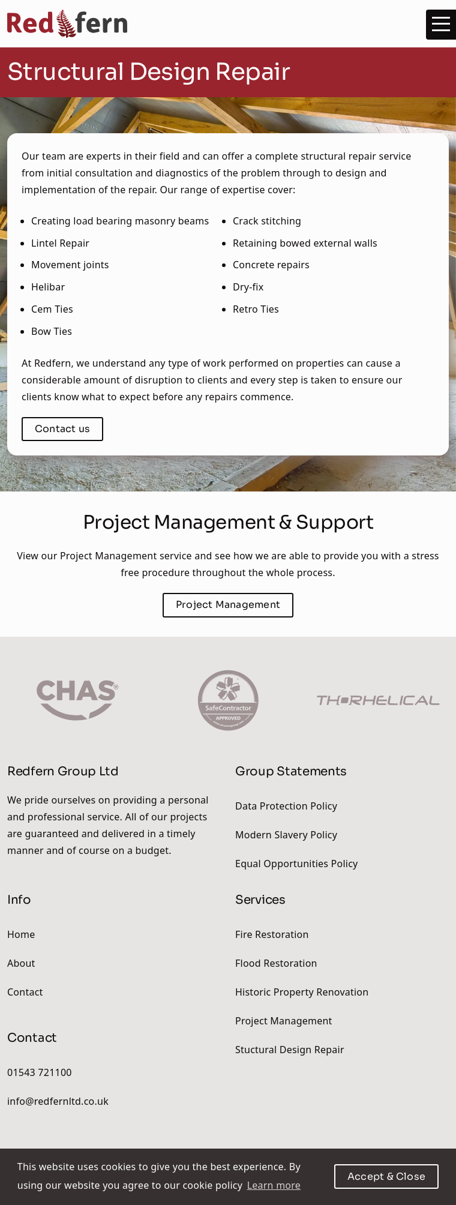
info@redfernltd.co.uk (58, 1101)
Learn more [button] (274, 1185)
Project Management (283, 1020)
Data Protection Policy (286, 806)
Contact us (62, 428)
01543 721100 (39, 1072)
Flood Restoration (276, 963)
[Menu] (441, 25)
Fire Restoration (272, 934)
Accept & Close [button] (386, 1176)
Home (21, 934)
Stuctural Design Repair (289, 1049)
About (21, 963)
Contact (25, 992)
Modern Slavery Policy (286, 834)
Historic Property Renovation (301, 992)
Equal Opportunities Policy (296, 863)
